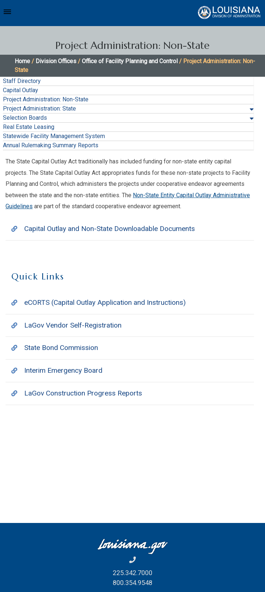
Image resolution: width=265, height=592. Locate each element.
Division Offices (56, 61)
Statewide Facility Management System (54, 136)
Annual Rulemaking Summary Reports (50, 145)
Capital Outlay (20, 90)
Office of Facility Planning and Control (130, 61)
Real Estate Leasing (28, 126)
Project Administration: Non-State (45, 99)
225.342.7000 (132, 573)
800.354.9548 (132, 582)
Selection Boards (25, 117)
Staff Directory (22, 80)
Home (22, 61)
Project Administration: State (39, 108)
